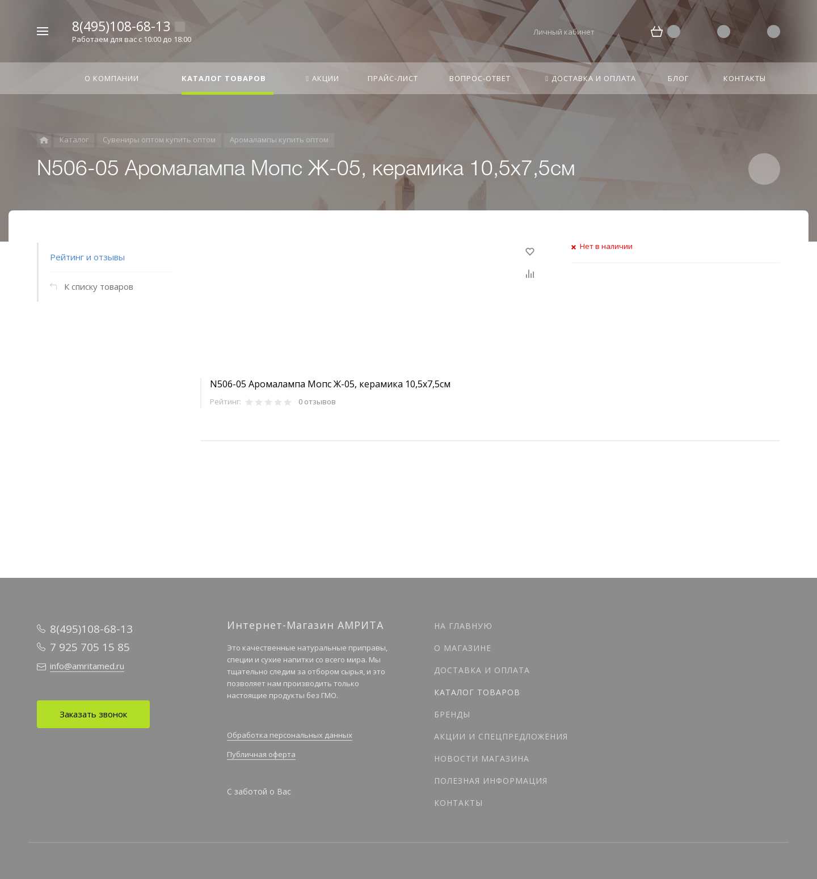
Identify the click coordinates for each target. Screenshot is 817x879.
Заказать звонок (93, 714)
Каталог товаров (477, 692)
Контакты (458, 802)
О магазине (462, 648)
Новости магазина (481, 758)
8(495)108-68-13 (121, 26)
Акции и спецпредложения (501, 736)
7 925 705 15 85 (90, 647)
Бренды (452, 714)
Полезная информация (491, 780)
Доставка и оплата (482, 670)
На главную (463, 625)
